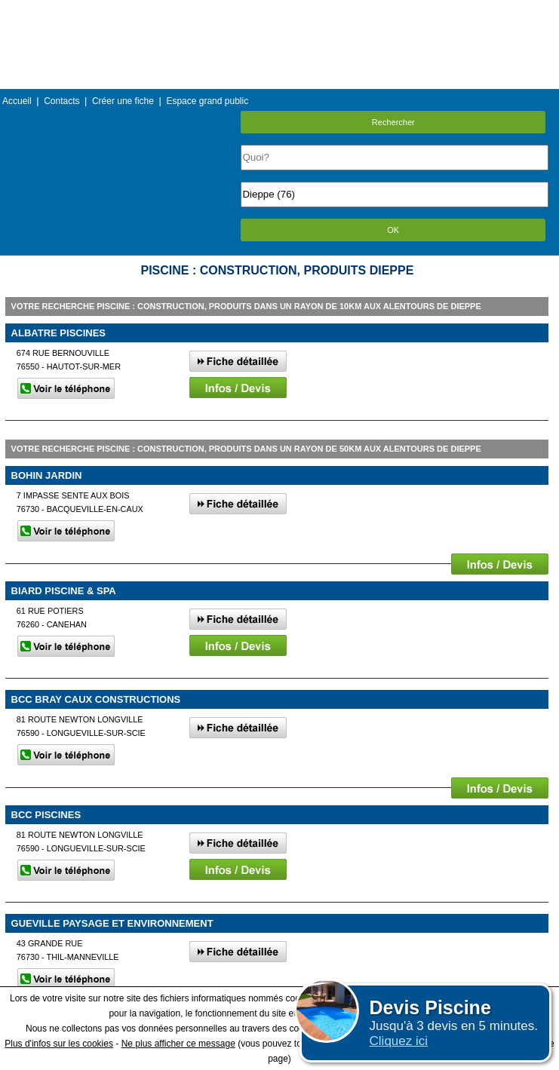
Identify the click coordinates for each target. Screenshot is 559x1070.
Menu (279, 11)
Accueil (17, 101)
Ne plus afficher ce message (178, 1043)
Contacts (61, 101)
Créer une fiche (123, 101)
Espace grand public (207, 101)
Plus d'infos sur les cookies (59, 1043)
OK (393, 230)
